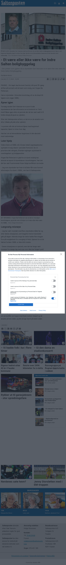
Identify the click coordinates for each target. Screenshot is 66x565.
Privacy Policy (42, 310)
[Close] (61, 254)
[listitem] (33, 277)
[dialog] (33, 282)
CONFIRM (21, 304)
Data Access (33, 310)
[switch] (53, 281)
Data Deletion (23, 310)
